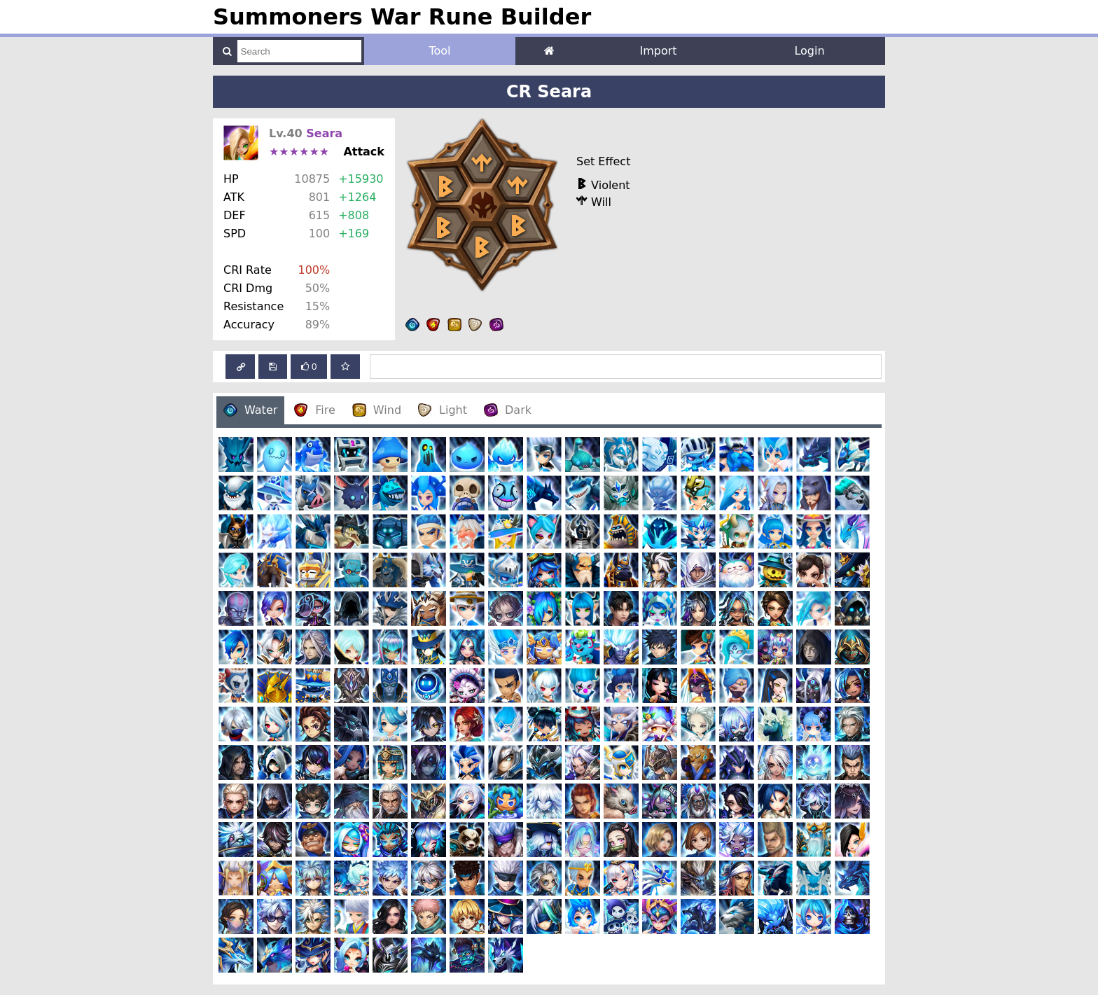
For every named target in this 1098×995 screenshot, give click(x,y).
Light (442, 410)
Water (250, 410)
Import (657, 50)
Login (809, 50)
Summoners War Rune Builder (402, 17)
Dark (507, 410)
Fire (314, 410)
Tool (439, 50)
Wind (376, 410)
